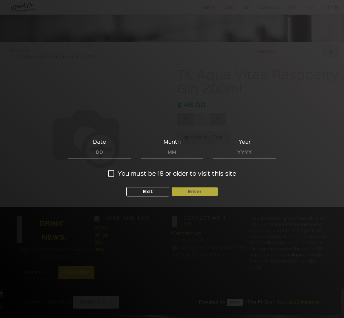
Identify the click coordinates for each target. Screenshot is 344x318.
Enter (195, 191)
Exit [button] (148, 191)
